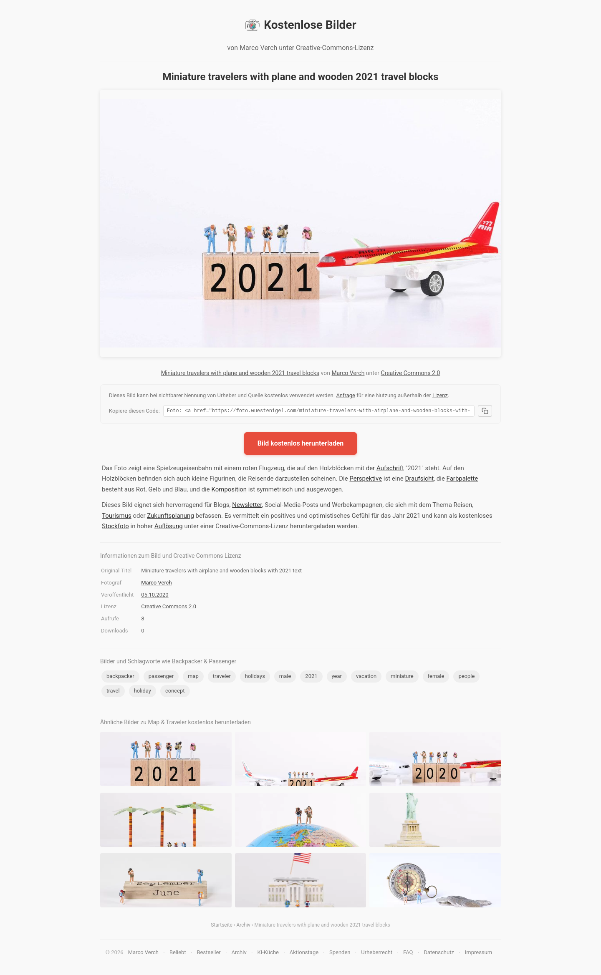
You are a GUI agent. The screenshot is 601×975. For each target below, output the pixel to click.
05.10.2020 (154, 596)
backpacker (120, 677)
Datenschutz (439, 953)
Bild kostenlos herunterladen (301, 444)
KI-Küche (268, 953)
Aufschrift (390, 469)
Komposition (229, 490)
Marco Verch (347, 373)
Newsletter (247, 506)
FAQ (408, 953)
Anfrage (345, 395)
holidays (255, 677)
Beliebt (177, 953)
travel (113, 692)
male (285, 677)
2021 (311, 677)
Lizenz (440, 395)
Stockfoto (115, 527)
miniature (402, 677)
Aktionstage (304, 953)
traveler (222, 677)
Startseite (221, 926)
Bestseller (209, 953)
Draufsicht (419, 480)
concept (175, 692)
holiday (142, 692)
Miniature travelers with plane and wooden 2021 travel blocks (240, 373)
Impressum (478, 953)
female (436, 677)
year (337, 677)
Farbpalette (462, 480)
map (193, 677)
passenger (161, 677)
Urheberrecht (376, 953)
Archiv (243, 926)
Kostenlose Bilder (300, 25)
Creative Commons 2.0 (410, 373)
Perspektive (365, 480)
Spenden (340, 953)
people (466, 677)
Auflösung (168, 527)
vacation (366, 677)
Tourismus (116, 517)
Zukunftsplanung (170, 517)
